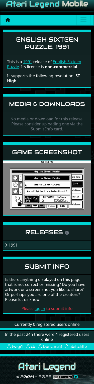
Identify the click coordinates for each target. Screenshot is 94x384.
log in (40, 308)
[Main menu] (83, 20)
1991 (27, 61)
